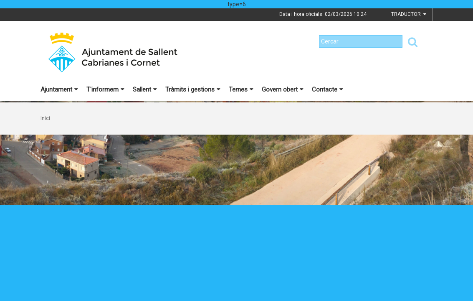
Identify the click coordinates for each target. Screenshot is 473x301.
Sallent (145, 89)
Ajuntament (59, 89)
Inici (45, 118)
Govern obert (283, 89)
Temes (241, 89)
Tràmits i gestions (192, 89)
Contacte (327, 89)
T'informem (105, 89)
